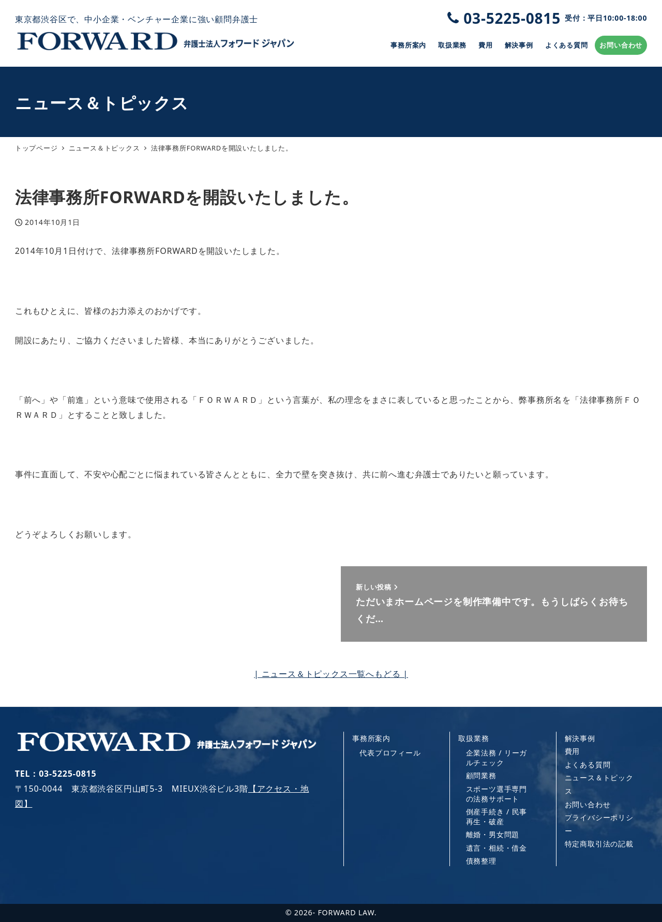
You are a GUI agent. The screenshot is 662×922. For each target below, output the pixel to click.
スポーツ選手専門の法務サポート (496, 793)
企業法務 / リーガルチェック (497, 757)
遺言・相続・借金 (496, 848)
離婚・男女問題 (493, 834)
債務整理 (481, 861)
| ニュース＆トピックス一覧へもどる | (331, 673)
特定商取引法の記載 (599, 844)
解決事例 (580, 738)
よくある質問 (588, 764)
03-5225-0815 (547, 18)
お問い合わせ (588, 804)
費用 (572, 751)
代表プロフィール (389, 753)
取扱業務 (473, 738)
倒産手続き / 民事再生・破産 (497, 816)
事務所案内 (371, 738)
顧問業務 (481, 775)
